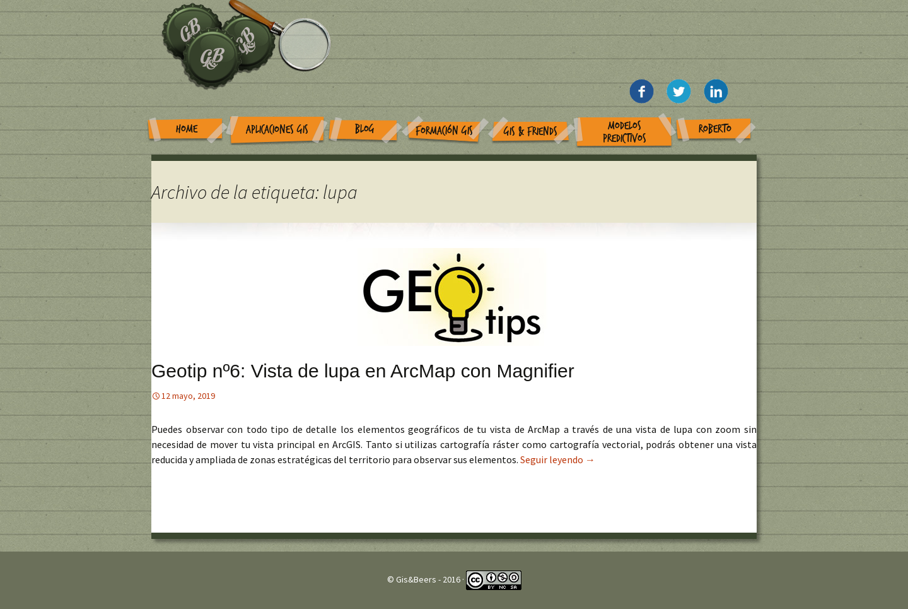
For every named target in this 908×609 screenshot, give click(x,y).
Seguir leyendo (557, 459)
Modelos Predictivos (624, 132)
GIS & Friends (530, 131)
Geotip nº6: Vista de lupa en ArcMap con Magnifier (362, 370)
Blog (365, 129)
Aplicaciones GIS (277, 129)
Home (186, 129)
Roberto (715, 129)
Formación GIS (444, 131)
